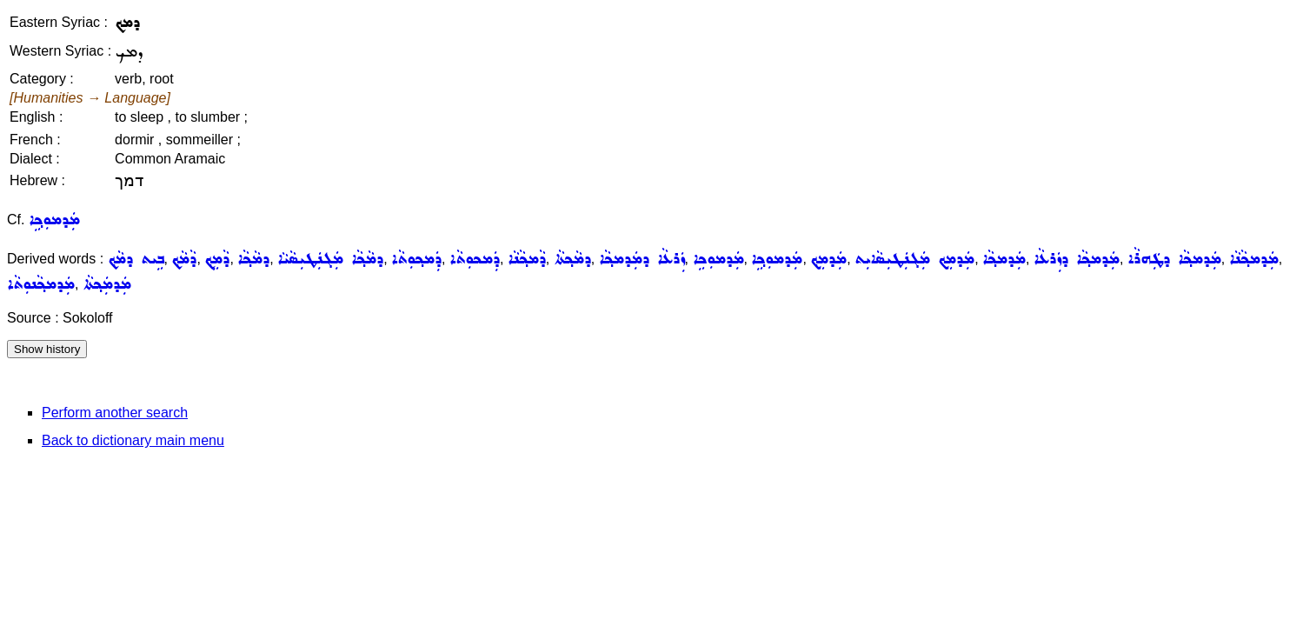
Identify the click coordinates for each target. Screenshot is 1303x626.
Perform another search (115, 412)
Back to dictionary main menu (133, 440)
